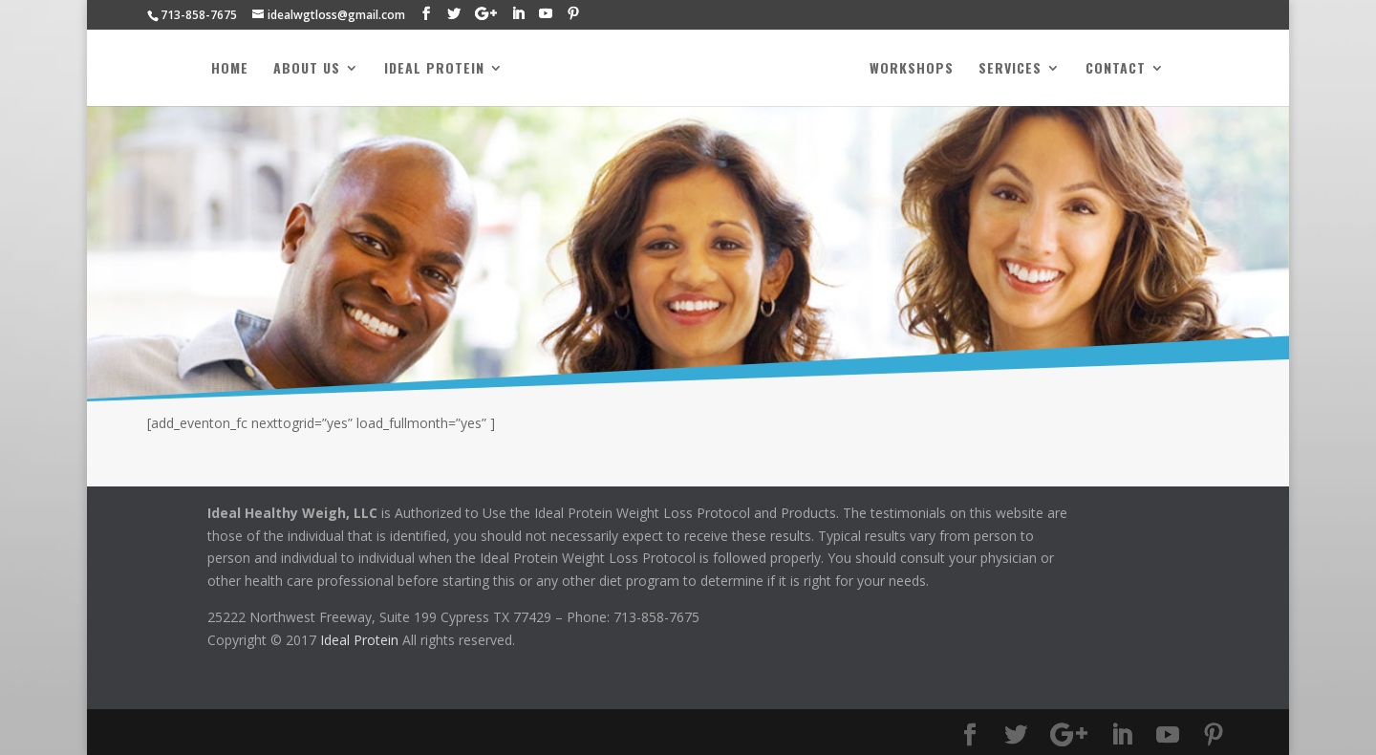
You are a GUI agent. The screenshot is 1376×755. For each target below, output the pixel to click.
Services (1010, 69)
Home (229, 69)
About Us (306, 69)
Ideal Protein (434, 69)
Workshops (912, 69)
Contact (1116, 69)
